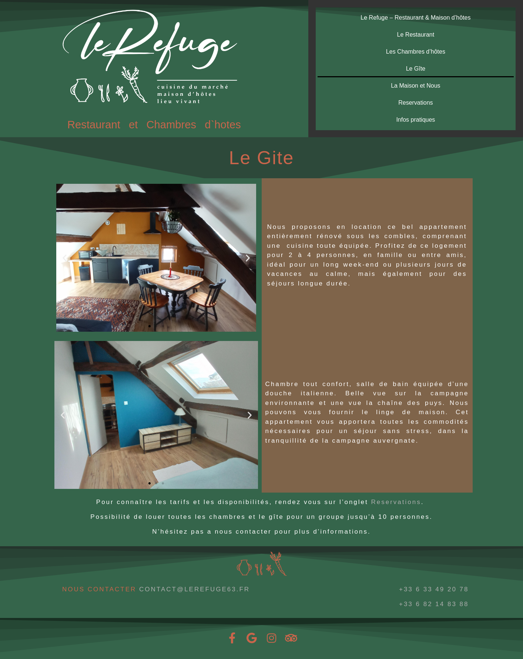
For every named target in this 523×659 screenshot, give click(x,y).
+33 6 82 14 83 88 (434, 604)
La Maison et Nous (415, 85)
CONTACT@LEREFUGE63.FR (194, 589)
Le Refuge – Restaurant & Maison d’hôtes (415, 17)
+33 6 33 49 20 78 (434, 589)
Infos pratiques (415, 119)
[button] (64, 258)
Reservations (415, 102)
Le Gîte (415, 68)
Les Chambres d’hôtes (415, 51)
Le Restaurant (416, 34)
